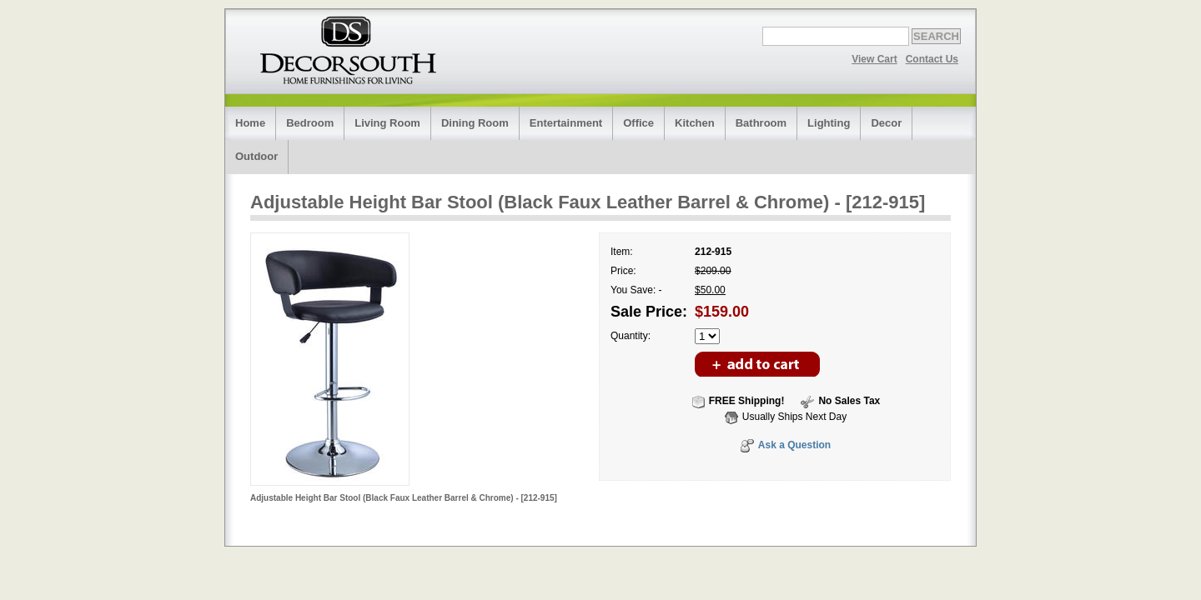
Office (638, 123)
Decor (886, 123)
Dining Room (475, 123)
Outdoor (256, 156)
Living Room (387, 123)
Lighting (828, 123)
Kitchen (695, 123)
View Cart (874, 59)
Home (250, 123)
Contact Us (932, 59)
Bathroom (761, 123)
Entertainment (566, 123)
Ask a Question (794, 445)
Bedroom (310, 123)
